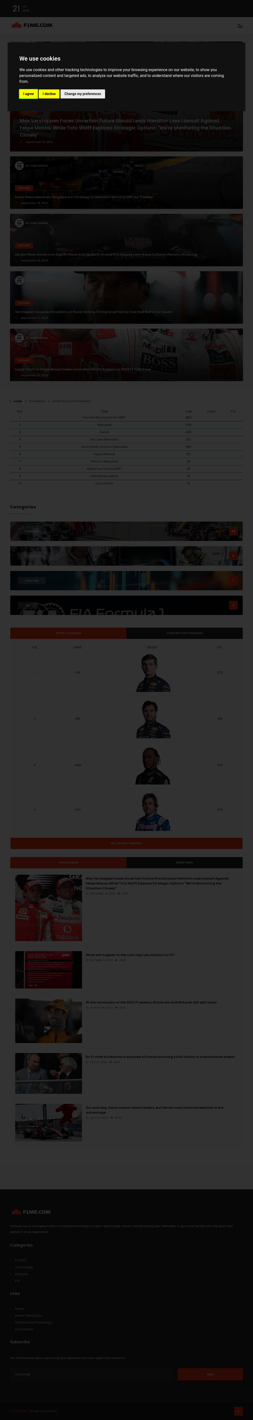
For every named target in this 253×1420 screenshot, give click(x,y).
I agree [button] (28, 94)
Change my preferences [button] (82, 94)
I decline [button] (49, 94)
